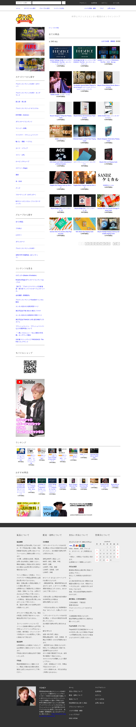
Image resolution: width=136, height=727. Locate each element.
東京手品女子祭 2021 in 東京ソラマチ (28, 311)
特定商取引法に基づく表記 (78, 703)
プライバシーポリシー (76, 707)
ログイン (103, 3)
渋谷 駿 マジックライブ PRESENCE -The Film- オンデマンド (30, 341)
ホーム (18, 8)
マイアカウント (100, 687)
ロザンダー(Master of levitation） (27, 275)
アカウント (82, 3)
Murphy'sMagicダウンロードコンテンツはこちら (30, 281)
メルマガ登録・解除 (89, 8)
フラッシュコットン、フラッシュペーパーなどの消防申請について (30, 327)
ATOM (75, 718)
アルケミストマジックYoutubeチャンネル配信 (30, 301)
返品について (73, 699)
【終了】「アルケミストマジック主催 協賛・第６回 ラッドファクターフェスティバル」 (30, 289)
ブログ (100, 8)
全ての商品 (56, 27)
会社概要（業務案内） (23, 295)
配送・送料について (75, 695)
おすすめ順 (105, 41)
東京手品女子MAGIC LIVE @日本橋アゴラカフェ (30, 321)
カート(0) (115, 3)
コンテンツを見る (57, 8)
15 (115, 244)
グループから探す (43, 8)
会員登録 (93, 3)
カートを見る (99, 699)
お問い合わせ (110, 8)
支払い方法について (75, 691)
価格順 (112, 41)
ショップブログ (74, 714)
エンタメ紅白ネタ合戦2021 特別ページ (29, 315)
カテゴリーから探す (28, 8)
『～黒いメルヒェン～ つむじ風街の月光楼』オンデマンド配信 (29, 334)
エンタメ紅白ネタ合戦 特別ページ (27, 306)
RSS (70, 718)
